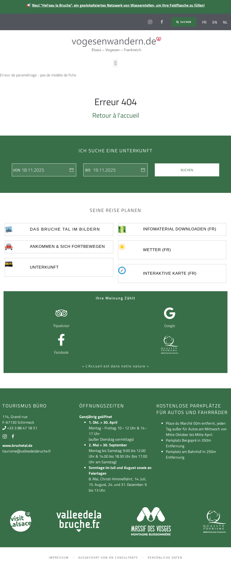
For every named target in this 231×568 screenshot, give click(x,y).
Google (169, 325)
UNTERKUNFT (44, 267)
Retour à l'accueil (115, 115)
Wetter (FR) (157, 250)
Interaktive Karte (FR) (170, 273)
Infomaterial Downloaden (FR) (179, 229)
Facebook (61, 352)
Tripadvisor (61, 325)
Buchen (187, 169)
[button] (115, 63)
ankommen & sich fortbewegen (67, 246)
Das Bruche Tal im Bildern (65, 229)
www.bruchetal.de (17, 445)
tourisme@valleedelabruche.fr (26, 451)
